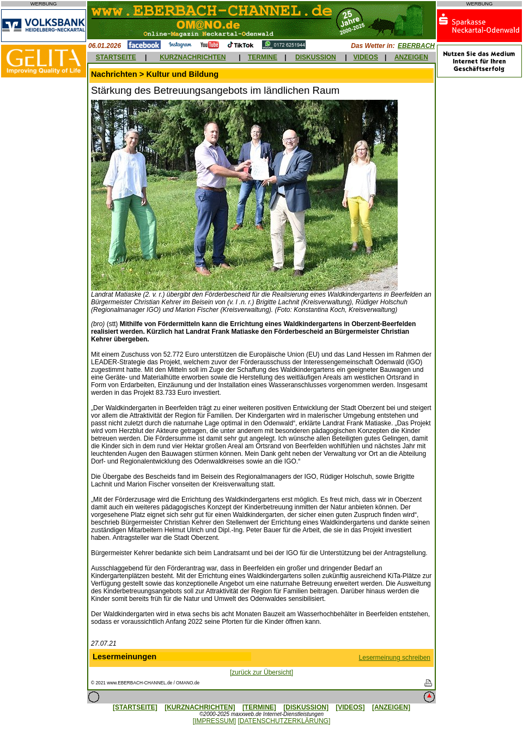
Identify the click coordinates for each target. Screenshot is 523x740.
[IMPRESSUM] (214, 721)
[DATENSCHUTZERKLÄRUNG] (284, 721)
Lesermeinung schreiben (394, 657)
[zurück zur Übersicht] (261, 672)
